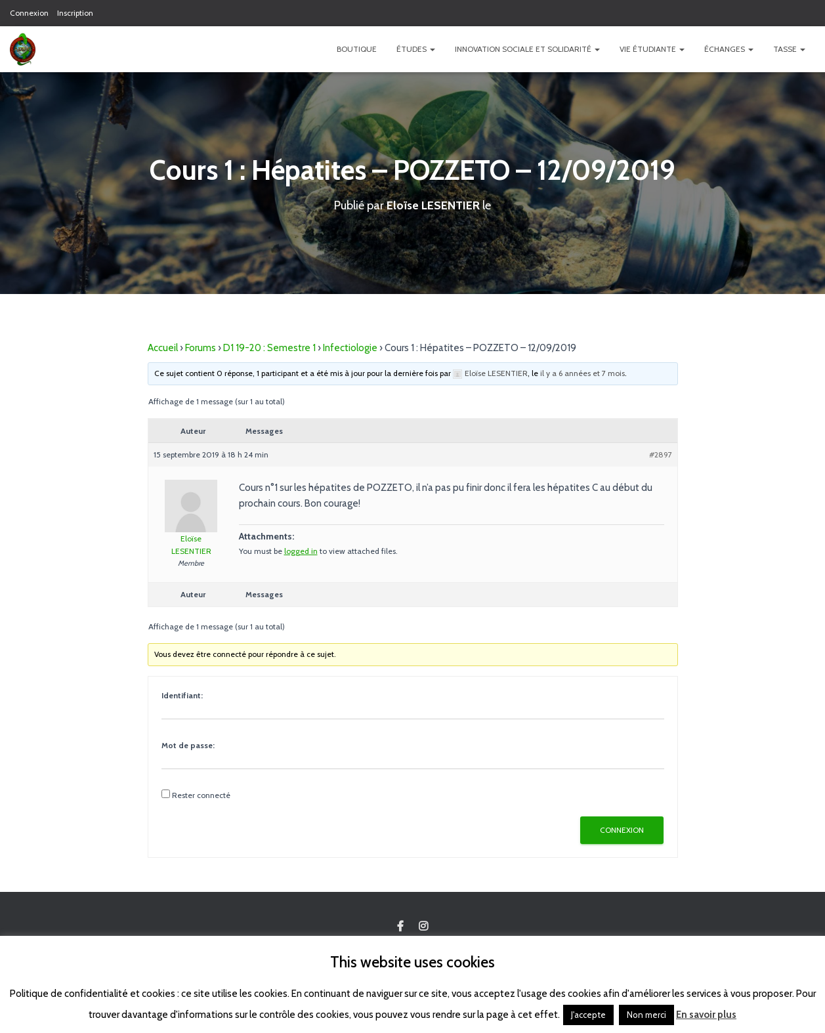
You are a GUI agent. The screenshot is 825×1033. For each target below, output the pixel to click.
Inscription (75, 13)
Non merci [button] (646, 1014)
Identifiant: (182, 695)
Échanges (728, 49)
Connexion (29, 13)
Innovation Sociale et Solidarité (527, 49)
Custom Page (400, 927)
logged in (301, 551)
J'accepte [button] (588, 1014)
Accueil (163, 348)
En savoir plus (706, 1015)
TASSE (789, 49)
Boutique (357, 49)
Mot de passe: (188, 745)
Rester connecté (201, 795)
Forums (200, 348)
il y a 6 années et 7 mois (582, 373)
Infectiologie (350, 348)
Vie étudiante (652, 49)
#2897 (660, 454)
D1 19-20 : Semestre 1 (269, 348)
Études (415, 49)
